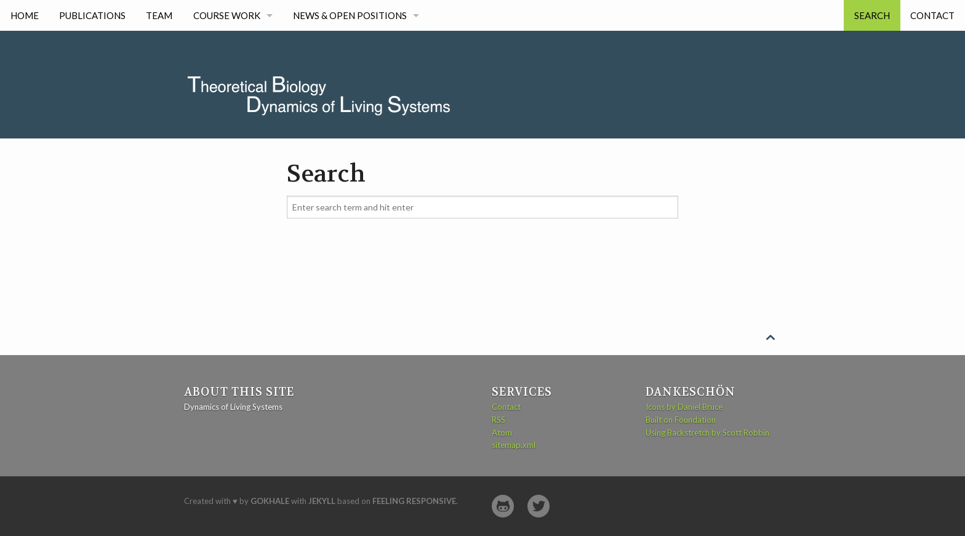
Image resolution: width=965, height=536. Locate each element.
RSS (498, 420)
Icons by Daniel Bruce (684, 407)
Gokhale (269, 501)
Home (24, 15)
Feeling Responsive (414, 501)
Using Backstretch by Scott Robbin (707, 433)
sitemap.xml (513, 445)
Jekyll (321, 501)
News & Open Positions (350, 15)
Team (159, 15)
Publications (92, 15)
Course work (226, 15)
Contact (932, 15)
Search (872, 15)
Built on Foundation (681, 420)
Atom (502, 433)
